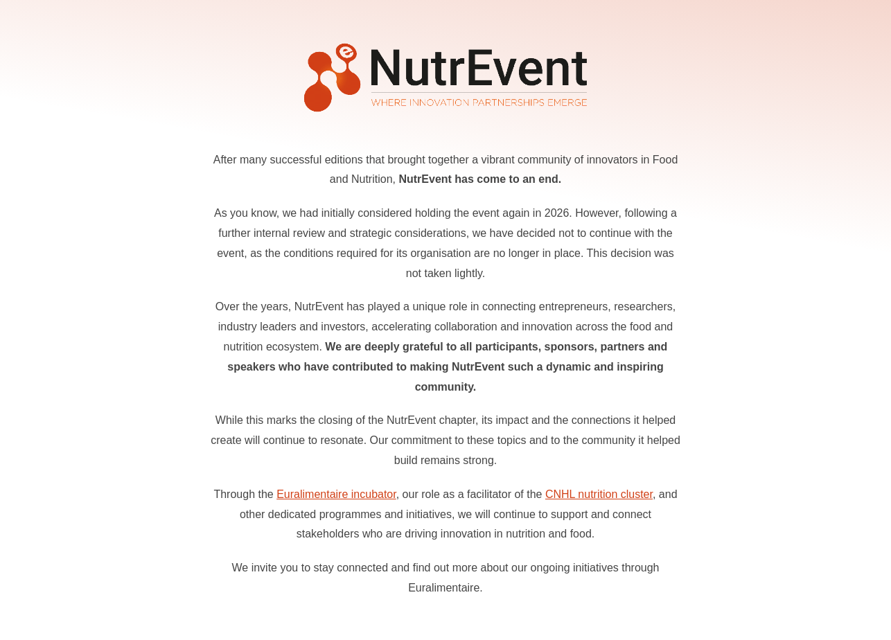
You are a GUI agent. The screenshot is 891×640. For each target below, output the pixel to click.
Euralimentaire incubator (336, 494)
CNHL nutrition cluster (599, 494)
